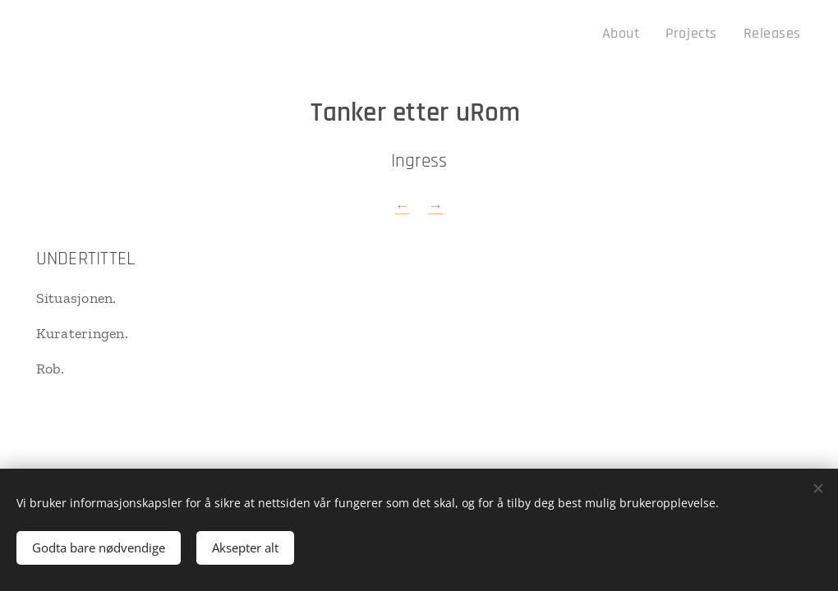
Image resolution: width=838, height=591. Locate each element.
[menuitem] (638, 33)
